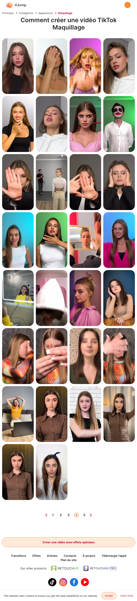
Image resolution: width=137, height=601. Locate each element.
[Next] (90, 515)
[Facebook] (74, 582)
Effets (36, 556)
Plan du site (69, 560)
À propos (89, 556)
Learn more (126, 595)
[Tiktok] (52, 582)
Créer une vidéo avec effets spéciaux (68, 542)
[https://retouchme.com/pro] (100, 568)
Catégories (26, 13)
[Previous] (46, 515)
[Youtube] (85, 582)
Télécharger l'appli (114, 556)
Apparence (46, 13)
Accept (109, 595)
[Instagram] (63, 582)
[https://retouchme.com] (65, 568)
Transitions (18, 556)
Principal (8, 13)
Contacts (70, 556)
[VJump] (16, 5)
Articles (52, 556)
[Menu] (128, 5)
